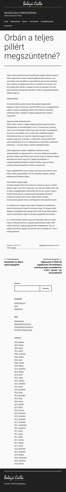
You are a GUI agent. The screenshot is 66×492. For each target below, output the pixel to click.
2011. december (20, 419)
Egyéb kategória (19, 303)
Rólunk (25, 21)
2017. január (18, 386)
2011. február (19, 443)
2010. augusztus (20, 460)
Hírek (6, 21)
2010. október (19, 455)
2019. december (20, 369)
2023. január (18, 348)
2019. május (18, 378)
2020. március (19, 363)
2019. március (19, 380)
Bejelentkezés (19, 321)
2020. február (19, 366)
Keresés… (17, 283)
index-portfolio (12, 98)
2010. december (20, 449)
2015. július (18, 398)
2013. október (19, 404)
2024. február (19, 345)
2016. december (20, 389)
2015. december (20, 395)
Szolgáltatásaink (47, 21)
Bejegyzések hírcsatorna (22, 324)
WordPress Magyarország (23, 330)
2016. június (18, 392)
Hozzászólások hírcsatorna (23, 327)
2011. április (18, 437)
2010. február (19, 463)
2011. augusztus (20, 428)
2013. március (19, 410)
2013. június (18, 407)
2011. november (19, 422)
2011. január (18, 446)
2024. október (19, 342)
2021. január (18, 351)
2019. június (18, 375)
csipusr (14, 248)
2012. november (19, 416)
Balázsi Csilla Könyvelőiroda (20, 13)
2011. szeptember (20, 425)
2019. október (19, 372)
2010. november (19, 452)
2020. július (18, 360)
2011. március (19, 440)
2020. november (19, 354)
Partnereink (34, 21)
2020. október (19, 357)
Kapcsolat (8, 26)
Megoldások (15, 21)
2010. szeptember (20, 457)
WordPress (21, 484)
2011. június (18, 431)
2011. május (18, 434)
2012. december (20, 413)
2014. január (18, 401)
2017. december (20, 383)
